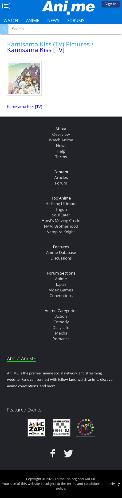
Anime (32, 20)
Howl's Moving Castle (61, 220)
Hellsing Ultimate (61, 203)
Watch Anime (61, 140)
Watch (11, 20)
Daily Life (61, 327)
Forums (75, 20)
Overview (61, 134)
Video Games (61, 290)
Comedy (61, 321)
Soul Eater (61, 215)
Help (61, 151)
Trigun (61, 209)
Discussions (61, 258)
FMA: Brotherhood (61, 226)
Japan (61, 284)
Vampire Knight (61, 231)
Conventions (61, 295)
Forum (61, 183)
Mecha (61, 333)
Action (61, 316)
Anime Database (61, 252)
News (53, 20)
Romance (61, 338)
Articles (61, 177)
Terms (61, 156)
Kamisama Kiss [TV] (36, 49)
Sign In (111, 4)
